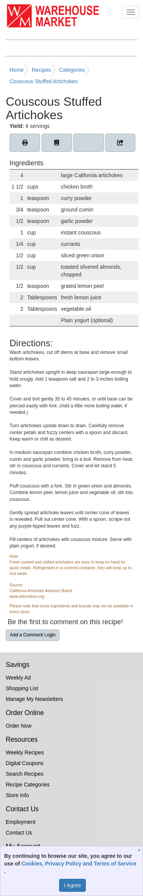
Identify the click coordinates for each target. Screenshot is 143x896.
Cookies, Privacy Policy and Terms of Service (79, 863)
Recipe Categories (28, 784)
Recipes (41, 70)
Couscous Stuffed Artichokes (44, 81)
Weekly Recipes (25, 752)
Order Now (19, 726)
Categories (72, 70)
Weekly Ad (18, 678)
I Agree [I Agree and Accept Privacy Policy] (72, 885)
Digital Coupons (24, 763)
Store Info (17, 795)
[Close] (140, 850)
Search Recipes (24, 774)
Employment (20, 822)
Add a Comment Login (32, 635)
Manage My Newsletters (34, 699)
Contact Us (19, 833)
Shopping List (22, 688)
